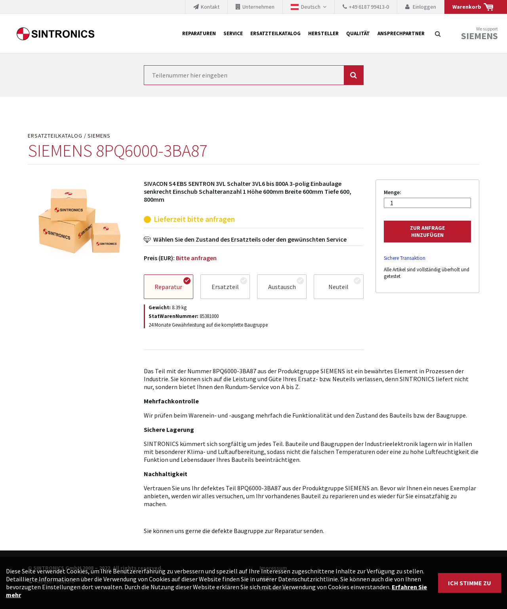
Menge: (392, 192)
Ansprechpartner (401, 33)
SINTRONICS (55, 33)
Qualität (358, 33)
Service (233, 33)
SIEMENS (99, 135)
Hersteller (323, 33)
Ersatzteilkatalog (275, 33)
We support (479, 34)
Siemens (479, 36)
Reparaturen (199, 33)
